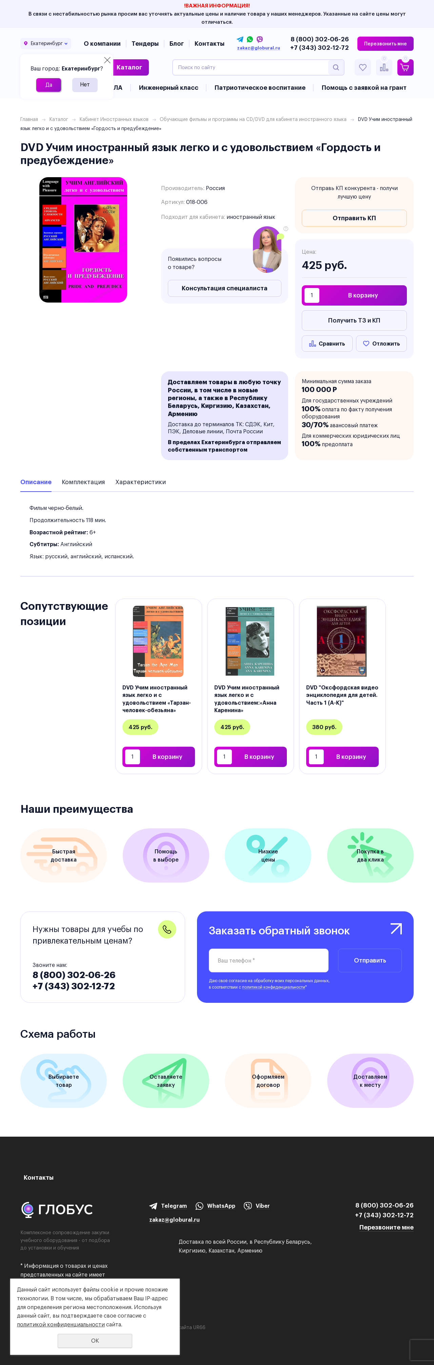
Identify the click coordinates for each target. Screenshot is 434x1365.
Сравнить (332, 343)
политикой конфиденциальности (273, 987)
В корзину (363, 295)
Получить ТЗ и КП (354, 320)
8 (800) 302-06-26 (320, 39)
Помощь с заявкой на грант (364, 87)
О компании (102, 43)
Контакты (209, 43)
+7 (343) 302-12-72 (319, 47)
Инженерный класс (168, 87)
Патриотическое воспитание (260, 87)
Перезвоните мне (386, 1227)
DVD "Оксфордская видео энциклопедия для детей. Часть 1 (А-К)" (342, 695)
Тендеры (145, 43)
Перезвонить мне (385, 43)
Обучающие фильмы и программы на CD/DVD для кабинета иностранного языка (253, 119)
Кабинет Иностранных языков (114, 119)
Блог (177, 43)
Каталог (129, 67)
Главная (29, 119)
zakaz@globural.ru (258, 48)
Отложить (386, 343)
